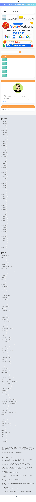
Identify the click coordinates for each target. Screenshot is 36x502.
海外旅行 (5, 417)
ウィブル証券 (5, 373)
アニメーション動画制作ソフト (9, 344)
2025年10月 (5, 139)
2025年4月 (4, 152)
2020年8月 (4, 201)
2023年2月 (4, 174)
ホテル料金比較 (5, 395)
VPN (3, 293)
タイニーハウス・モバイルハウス (9, 412)
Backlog (4, 258)
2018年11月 (5, 240)
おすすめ (4, 315)
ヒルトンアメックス (7, 379)
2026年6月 (4, 121)
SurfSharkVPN (6, 306)
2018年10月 (5, 243)
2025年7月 (4, 145)
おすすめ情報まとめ (7, 339)
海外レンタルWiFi (7, 423)
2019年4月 (4, 232)
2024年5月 (4, 161)
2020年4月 (4, 209)
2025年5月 (4, 150)
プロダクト (5, 353)
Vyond (5, 335)
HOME (18, 497)
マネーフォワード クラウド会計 (9, 399)
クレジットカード (6, 375)
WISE (4, 308)
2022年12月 (5, 176)
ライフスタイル (5, 406)
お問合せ (14, 499)
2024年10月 (5, 154)
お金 (3, 366)
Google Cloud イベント (7, 266)
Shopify (5, 333)
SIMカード (5, 419)
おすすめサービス (7, 388)
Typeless (5, 439)
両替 (4, 421)
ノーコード (5, 348)
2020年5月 (4, 207)
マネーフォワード (6, 397)
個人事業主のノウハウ (7, 386)
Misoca (4, 284)
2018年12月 (5, 238)
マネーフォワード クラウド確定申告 (10, 401)
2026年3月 (4, 128)
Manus (4, 280)
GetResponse (5, 262)
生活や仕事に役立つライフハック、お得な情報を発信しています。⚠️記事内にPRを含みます (18, 4)
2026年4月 (4, 126)
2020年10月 (5, 196)
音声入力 (4, 437)
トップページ (10, 499)
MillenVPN (5, 299)
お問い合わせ (4, 101)
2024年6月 (4, 159)
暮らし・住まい (6, 410)
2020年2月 (4, 214)
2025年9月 (4, 141)
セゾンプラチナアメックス (8, 377)
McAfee (4, 282)
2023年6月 (4, 165)
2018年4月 (4, 245)
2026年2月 (4, 130)
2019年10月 (5, 223)
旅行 (3, 415)
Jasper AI (5, 326)
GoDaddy (4, 264)
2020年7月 (4, 203)
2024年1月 (4, 163)
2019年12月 (5, 218)
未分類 (4, 430)
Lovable (4, 275)
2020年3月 (4, 212)
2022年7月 (4, 181)
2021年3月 (4, 192)
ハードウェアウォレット (8, 350)
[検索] (20, 52)
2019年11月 (5, 221)
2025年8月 (4, 143)
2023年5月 (4, 168)
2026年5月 (4, 123)
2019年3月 (4, 234)
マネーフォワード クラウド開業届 (9, 404)
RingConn (4, 291)
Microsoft (5, 330)
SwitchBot (5, 319)
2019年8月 (4, 225)
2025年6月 (4, 148)
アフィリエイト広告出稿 (8, 384)
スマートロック (6, 346)
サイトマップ (18, 499)
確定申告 (5, 390)
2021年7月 (4, 187)
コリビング (5, 408)
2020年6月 (4, 205)
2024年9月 (4, 156)
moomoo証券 (5, 286)
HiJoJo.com (5, 273)
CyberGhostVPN (6, 295)
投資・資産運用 (6, 370)
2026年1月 (4, 132)
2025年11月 (5, 137)
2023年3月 (4, 172)
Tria (4, 428)
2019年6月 (4, 227)
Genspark (4, 260)
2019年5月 (4, 229)
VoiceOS (5, 441)
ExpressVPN (6, 297)
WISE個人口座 (6, 313)
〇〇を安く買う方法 (7, 337)
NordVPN (5, 302)
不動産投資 (5, 368)
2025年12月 (5, 134)
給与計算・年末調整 (7, 361)
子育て (5, 359)
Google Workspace (6, 269)
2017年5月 (4, 247)
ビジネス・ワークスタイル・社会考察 (9, 381)
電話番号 (4, 434)
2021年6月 (4, 190)
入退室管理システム (7, 357)
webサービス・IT (6, 322)
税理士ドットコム (6, 432)
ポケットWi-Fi (6, 355)
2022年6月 (4, 183)
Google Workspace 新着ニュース (9, 271)
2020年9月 (4, 198)
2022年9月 (4, 179)
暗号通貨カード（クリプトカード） (9, 426)
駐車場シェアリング (7, 364)
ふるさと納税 (6, 342)
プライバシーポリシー (25, 499)
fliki (4, 324)
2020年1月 (4, 216)
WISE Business (6, 311)
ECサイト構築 (6, 317)
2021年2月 (4, 194)
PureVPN (5, 304)
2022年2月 (4, 185)
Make (4, 277)
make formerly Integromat (8, 328)
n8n (3, 288)
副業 (4, 392)
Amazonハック (5, 255)
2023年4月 (4, 170)
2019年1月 (4, 236)
